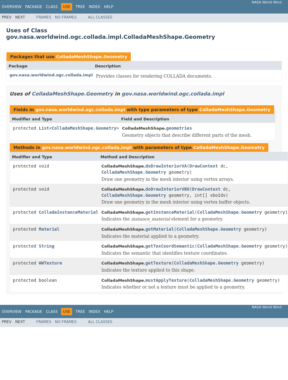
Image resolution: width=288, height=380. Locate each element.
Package (33, 7)
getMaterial (160, 229)
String (46, 246)
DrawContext (203, 166)
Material (49, 229)
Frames (43, 17)
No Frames (66, 17)
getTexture (158, 263)
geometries (179, 128)
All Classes (100, 17)
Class (52, 7)
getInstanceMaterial (170, 212)
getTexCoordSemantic (170, 246)
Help (108, 7)
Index (94, 7)
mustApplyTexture (166, 280)
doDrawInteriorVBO (167, 189)
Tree (80, 7)
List (44, 128)
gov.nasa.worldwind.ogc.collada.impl (51, 75)
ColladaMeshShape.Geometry (91, 56)
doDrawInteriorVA (166, 166)
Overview (11, 7)
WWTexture (50, 263)
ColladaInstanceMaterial (68, 212)
